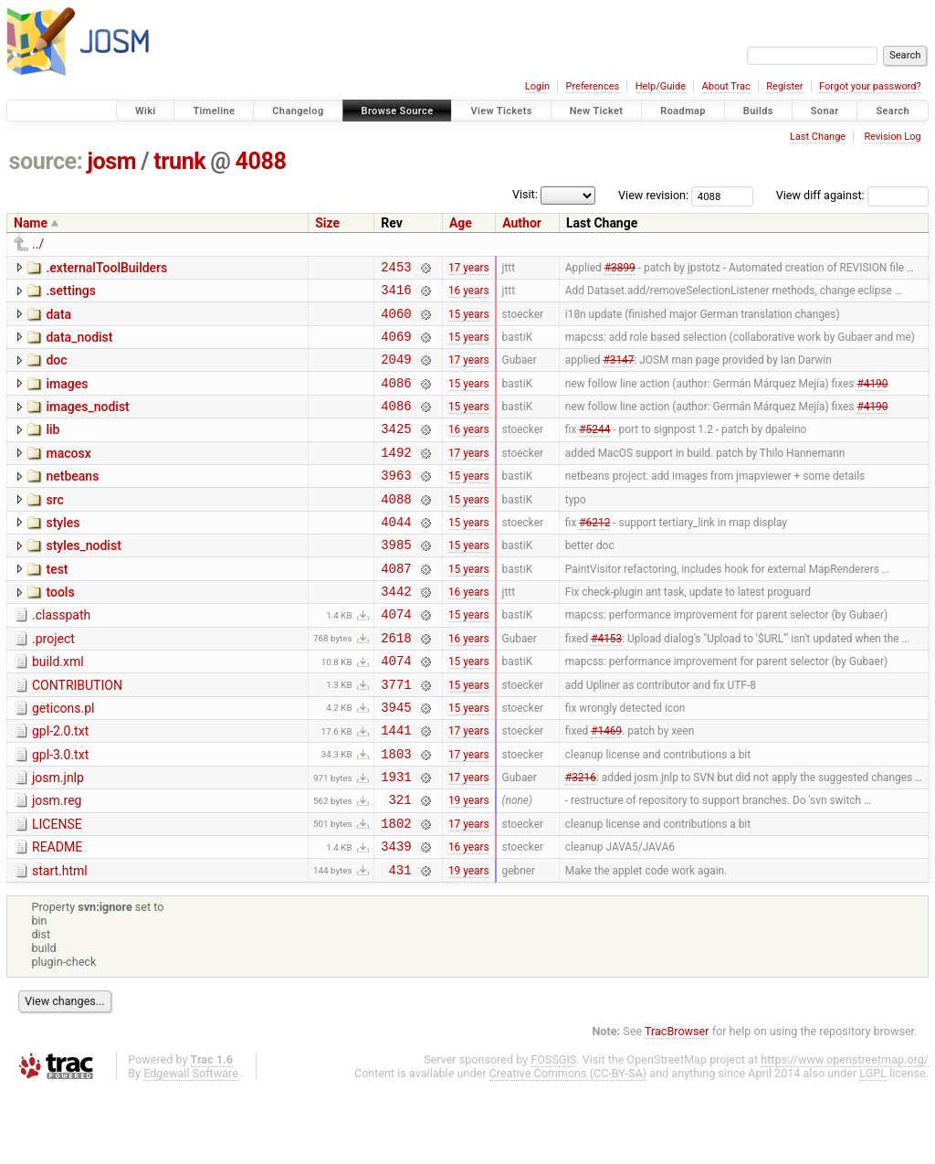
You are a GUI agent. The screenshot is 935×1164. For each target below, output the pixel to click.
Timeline (214, 111)
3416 (396, 294)
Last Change (818, 137)
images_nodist (87, 423)
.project (53, 682)
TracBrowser (677, 1105)
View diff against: (852, 195)
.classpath (61, 656)
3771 (396, 736)
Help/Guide (661, 86)
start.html (60, 942)
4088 (261, 161)
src (54, 527)
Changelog (297, 111)
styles (62, 552)
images (67, 397)
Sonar (825, 111)
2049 (396, 372)
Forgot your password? (870, 86)
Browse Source (398, 111)
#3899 (620, 268)
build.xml (58, 708)
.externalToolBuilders (106, 267)
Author (521, 223)
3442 (396, 631)
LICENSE (57, 890)
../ (38, 244)
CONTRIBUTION (77, 734)
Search (892, 111)
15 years (468, 320)
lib (52, 448)
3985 (396, 579)
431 (400, 943)
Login (537, 86)
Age (460, 223)
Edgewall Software (190, 1147)
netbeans (72, 500)
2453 (396, 269)
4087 (396, 606)
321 (400, 864)
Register (784, 86)
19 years (468, 865)
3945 (396, 761)
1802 (396, 891)
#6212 (594, 553)
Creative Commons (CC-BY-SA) (568, 1147)
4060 (396, 321)
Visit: (525, 194)
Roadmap (683, 111)
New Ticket (597, 111)
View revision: (653, 195)
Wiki (145, 111)
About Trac (726, 86)
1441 (396, 787)
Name (30, 223)
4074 (396, 657)
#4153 (606, 683)
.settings (70, 293)
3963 (396, 502)
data (58, 319)
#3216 (580, 839)
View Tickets (500, 111)
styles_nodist (83, 578)
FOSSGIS (553, 1133)
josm (111, 161)
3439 (396, 917)
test (57, 605)
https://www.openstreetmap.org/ (845, 1133)
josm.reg (56, 863)
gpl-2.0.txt (60, 785)
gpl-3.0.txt (60, 812)
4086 (396, 398)
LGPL (873, 1147)
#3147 (618, 372)
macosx (68, 475)
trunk (179, 161)
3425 (396, 450)
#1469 (606, 787)
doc (56, 371)
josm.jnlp (58, 838)
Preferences (592, 86)
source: (46, 161)
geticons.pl (63, 760)
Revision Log (892, 137)
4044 (396, 554)
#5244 (594, 450)
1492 (396, 476)
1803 (396, 813)
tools (60, 630)
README (57, 915)
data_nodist (79, 345)
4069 (396, 346)
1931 (396, 839)
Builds (758, 111)
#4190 (872, 398)
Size (327, 223)
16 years (468, 295)
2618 (396, 684)
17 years (468, 268)
